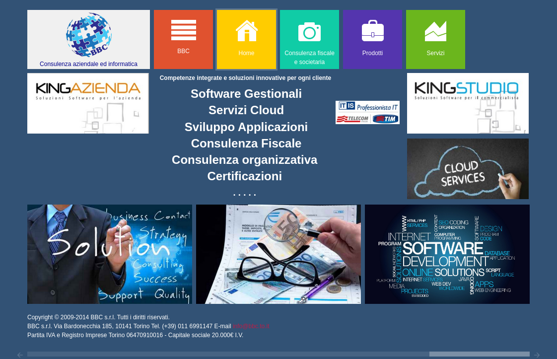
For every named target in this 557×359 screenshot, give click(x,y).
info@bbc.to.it (251, 326)
